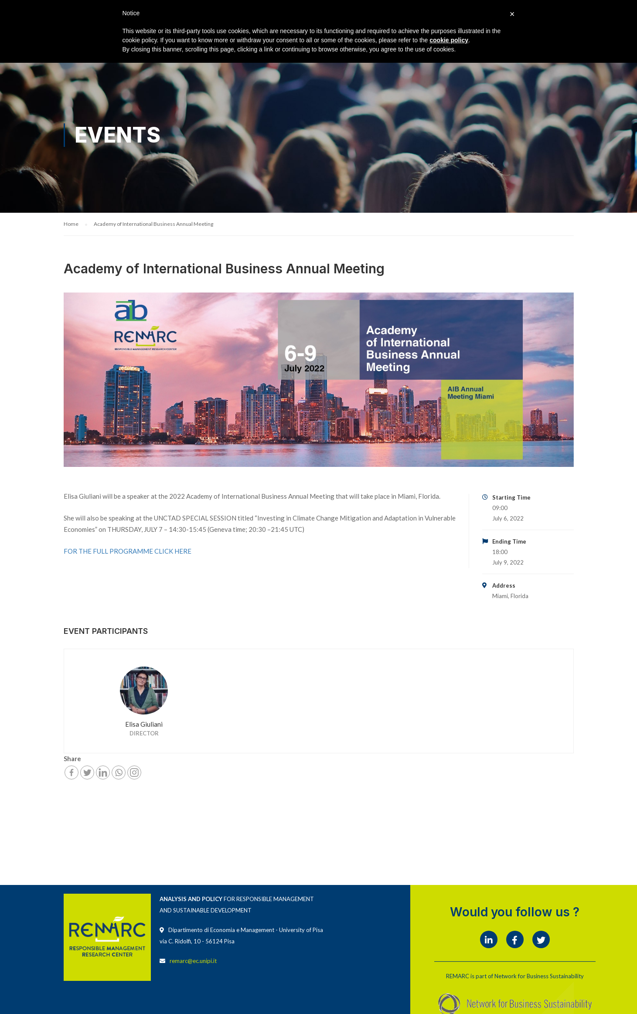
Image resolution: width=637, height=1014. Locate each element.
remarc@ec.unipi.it (193, 961)
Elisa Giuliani (144, 725)
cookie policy (448, 40)
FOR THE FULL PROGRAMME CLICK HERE (127, 552)
